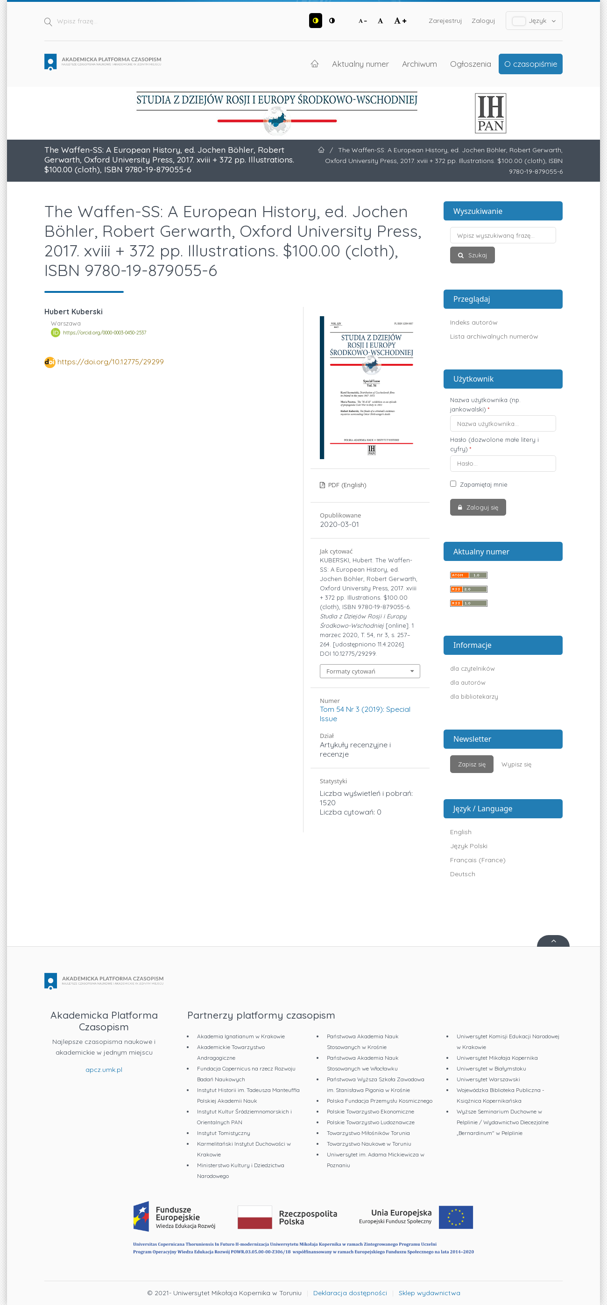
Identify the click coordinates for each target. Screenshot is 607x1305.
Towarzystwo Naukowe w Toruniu (369, 1143)
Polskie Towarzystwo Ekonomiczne (370, 1111)
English (461, 832)
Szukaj (476, 255)
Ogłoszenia (470, 63)
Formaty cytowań (350, 671)
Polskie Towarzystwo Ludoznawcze (371, 1122)
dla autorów (468, 682)
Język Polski (468, 846)
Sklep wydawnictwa (429, 1293)
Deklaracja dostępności (350, 1293)
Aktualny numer (360, 63)
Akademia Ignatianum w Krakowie (241, 1036)
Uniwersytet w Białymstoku (491, 1068)
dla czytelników (472, 668)
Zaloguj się (481, 507)
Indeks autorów (474, 322)
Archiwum (419, 63)
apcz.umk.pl (103, 1069)
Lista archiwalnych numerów (494, 336)
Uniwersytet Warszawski (488, 1079)
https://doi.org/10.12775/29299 (110, 361)
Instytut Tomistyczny (223, 1132)
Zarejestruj (445, 20)
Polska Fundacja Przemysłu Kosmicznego (379, 1100)
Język (534, 20)
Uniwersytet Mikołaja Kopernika (497, 1057)
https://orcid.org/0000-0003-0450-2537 (104, 332)
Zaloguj (483, 20)
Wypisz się (516, 764)
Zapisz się (472, 764)
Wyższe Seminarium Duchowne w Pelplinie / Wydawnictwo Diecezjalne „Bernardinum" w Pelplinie (503, 1122)
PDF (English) (346, 485)
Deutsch (462, 874)
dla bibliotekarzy (474, 696)
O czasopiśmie (531, 63)
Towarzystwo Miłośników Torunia (368, 1132)
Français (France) (478, 860)
